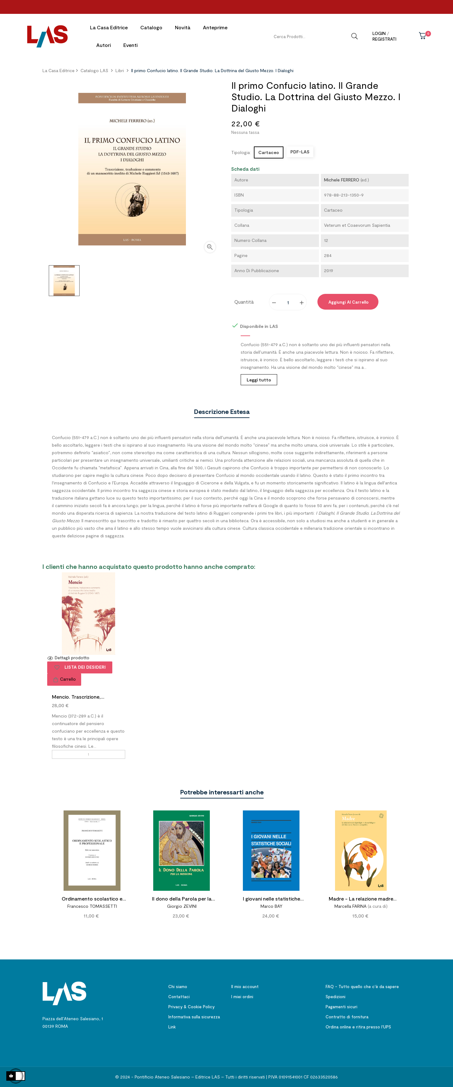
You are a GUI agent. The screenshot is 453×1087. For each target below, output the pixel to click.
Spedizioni (335, 995)
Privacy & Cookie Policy (191, 1005)
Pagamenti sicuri (341, 1005)
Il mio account (245, 984)
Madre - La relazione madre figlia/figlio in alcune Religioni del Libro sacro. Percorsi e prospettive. (361, 898)
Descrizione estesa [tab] (221, 410)
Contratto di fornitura (347, 1015)
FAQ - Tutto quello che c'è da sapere (362, 984)
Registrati (384, 39)
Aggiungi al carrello (348, 300)
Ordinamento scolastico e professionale (92, 898)
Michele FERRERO (341, 178)
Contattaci (179, 995)
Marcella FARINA (350, 904)
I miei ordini (242, 995)
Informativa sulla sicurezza (194, 1015)
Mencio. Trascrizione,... (78, 695)
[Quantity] (288, 300)
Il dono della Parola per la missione (181, 898)
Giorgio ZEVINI (182, 904)
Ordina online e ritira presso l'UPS (358, 1025)
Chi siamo (177, 984)
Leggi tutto (259, 378)
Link (172, 1025)
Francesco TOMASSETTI (92, 904)
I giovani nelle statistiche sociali (271, 898)
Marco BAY (271, 904)
